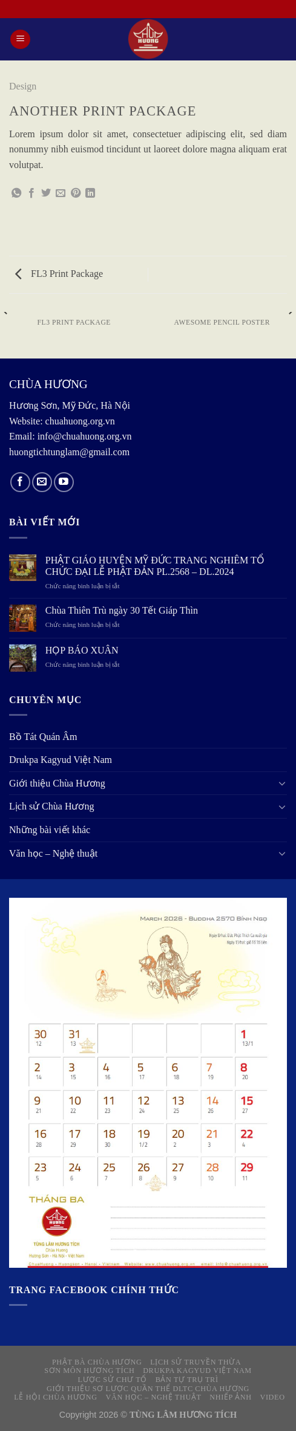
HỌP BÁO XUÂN (82, 650)
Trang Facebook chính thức (94, 1290)
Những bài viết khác (49, 830)
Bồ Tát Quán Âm (43, 737)
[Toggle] (282, 783)
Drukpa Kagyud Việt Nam (60, 759)
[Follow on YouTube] (64, 482)
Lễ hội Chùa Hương (55, 1397)
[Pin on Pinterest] (76, 193)
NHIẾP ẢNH (230, 1397)
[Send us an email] (42, 482)
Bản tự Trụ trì (187, 1379)
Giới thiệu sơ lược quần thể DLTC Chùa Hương (148, 1388)
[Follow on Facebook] (20, 482)
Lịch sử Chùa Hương (51, 806)
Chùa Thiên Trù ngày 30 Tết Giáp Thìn (121, 610)
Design (22, 86)
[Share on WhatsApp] (16, 193)
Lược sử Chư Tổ (111, 1379)
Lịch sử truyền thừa (195, 1362)
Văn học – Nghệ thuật (53, 853)
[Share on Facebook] (31, 193)
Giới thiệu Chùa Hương (57, 783)
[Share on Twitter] (46, 193)
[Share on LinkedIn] (90, 193)
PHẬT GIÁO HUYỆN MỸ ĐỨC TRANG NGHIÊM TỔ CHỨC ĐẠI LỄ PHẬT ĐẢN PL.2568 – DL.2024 (155, 566)
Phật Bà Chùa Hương (97, 1362)
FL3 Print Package (59, 273)
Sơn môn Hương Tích (89, 1370)
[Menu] (20, 40)
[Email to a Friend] (60, 193)
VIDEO (272, 1397)
